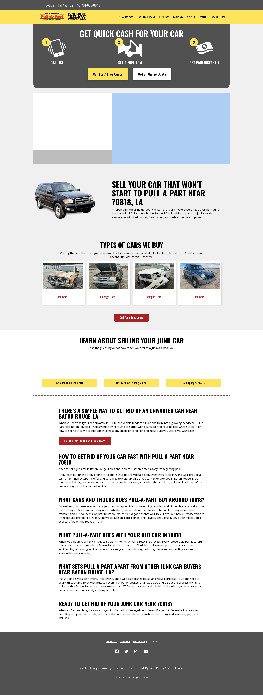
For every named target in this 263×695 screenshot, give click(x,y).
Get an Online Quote (152, 74)
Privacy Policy (163, 668)
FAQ (223, 17)
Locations (111, 641)
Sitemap (178, 668)
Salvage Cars (108, 297)
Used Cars (164, 17)
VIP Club (191, 17)
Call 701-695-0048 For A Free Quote (84, 441)
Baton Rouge (140, 641)
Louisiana (125, 641)
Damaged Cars (153, 297)
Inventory (178, 17)
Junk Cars (62, 297)
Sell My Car (146, 668)
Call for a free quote (131, 318)
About (215, 17)
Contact (133, 668)
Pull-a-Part (75, 16)
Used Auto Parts (126, 17)
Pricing (93, 668)
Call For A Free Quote (108, 74)
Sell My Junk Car (147, 17)
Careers (204, 17)
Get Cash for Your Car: (72, 5)
